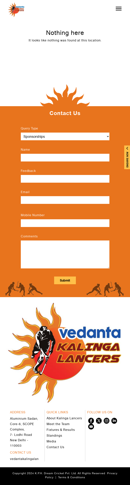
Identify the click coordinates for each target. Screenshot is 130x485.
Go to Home (65, 54)
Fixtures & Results (61, 430)
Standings (54, 435)
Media (51, 441)
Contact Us (55, 447)
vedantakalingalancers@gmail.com (37, 459)
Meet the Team (58, 424)
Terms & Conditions (71, 477)
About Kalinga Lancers (64, 418)
